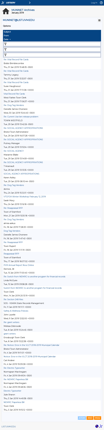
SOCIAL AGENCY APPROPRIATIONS (21, 174)
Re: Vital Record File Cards (16, 59)
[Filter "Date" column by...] (52, 55)
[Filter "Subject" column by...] (52, 44)
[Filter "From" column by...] (52, 49)
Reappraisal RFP (11, 254)
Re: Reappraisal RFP (13, 208)
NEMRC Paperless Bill (14, 402)
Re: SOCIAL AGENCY (14, 151)
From (6, 35)
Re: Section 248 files (13, 299)
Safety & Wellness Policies (16, 311)
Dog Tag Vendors (12, 231)
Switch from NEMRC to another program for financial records (33, 288)
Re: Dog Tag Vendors (14, 105)
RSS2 (97, 418)
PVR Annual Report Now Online (19, 265)
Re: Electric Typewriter (14, 368)
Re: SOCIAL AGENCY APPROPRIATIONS (23, 128)
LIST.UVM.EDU (8, 426)
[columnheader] (52, 32)
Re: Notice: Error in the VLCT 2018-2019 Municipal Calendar (31, 345)
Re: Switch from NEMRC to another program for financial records (34, 276)
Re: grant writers (11, 322)
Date (6, 39)
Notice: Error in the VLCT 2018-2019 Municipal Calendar (30, 356)
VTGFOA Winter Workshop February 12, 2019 (25, 196)
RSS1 (90, 418)
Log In (94, 2)
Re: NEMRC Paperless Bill (16, 379)
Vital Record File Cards (14, 94)
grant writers (10, 333)
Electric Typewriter (12, 391)
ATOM (82, 418)
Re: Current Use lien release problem (21, 116)
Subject (7, 32)
